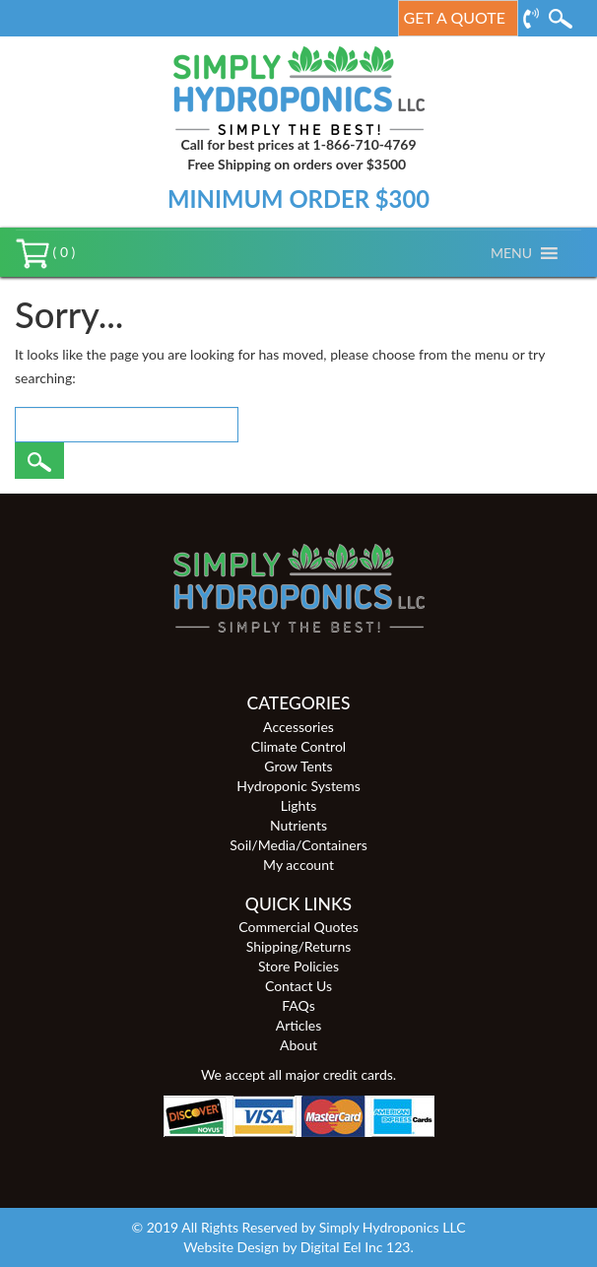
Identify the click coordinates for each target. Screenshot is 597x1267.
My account (298, 864)
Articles (299, 1025)
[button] (511, 253)
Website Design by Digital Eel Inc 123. (298, 1246)
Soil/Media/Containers (298, 844)
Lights (299, 805)
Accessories (298, 726)
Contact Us (298, 985)
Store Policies (298, 966)
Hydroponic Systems (298, 785)
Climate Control (298, 746)
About (298, 1044)
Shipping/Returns (299, 946)
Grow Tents (298, 766)
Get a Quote (454, 17)
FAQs (298, 1005)
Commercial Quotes (298, 926)
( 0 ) (45, 251)
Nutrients (298, 825)
